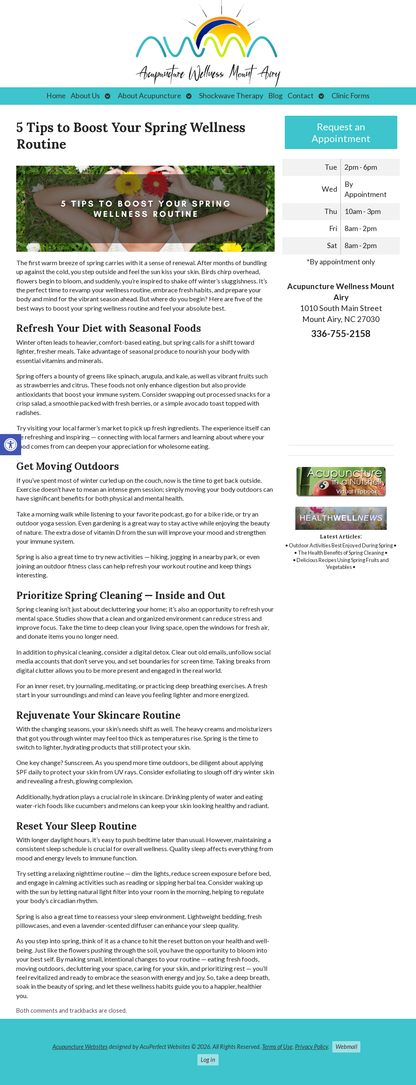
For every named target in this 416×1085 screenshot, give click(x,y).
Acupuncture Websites (80, 1046)
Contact (301, 95)
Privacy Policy (311, 1046)
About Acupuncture (149, 95)
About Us (85, 95)
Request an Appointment (341, 132)
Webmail (346, 1046)
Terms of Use (277, 1046)
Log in (208, 1059)
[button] (10, 444)
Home (56, 95)
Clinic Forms (351, 95)
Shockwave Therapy (231, 95)
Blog (275, 95)
